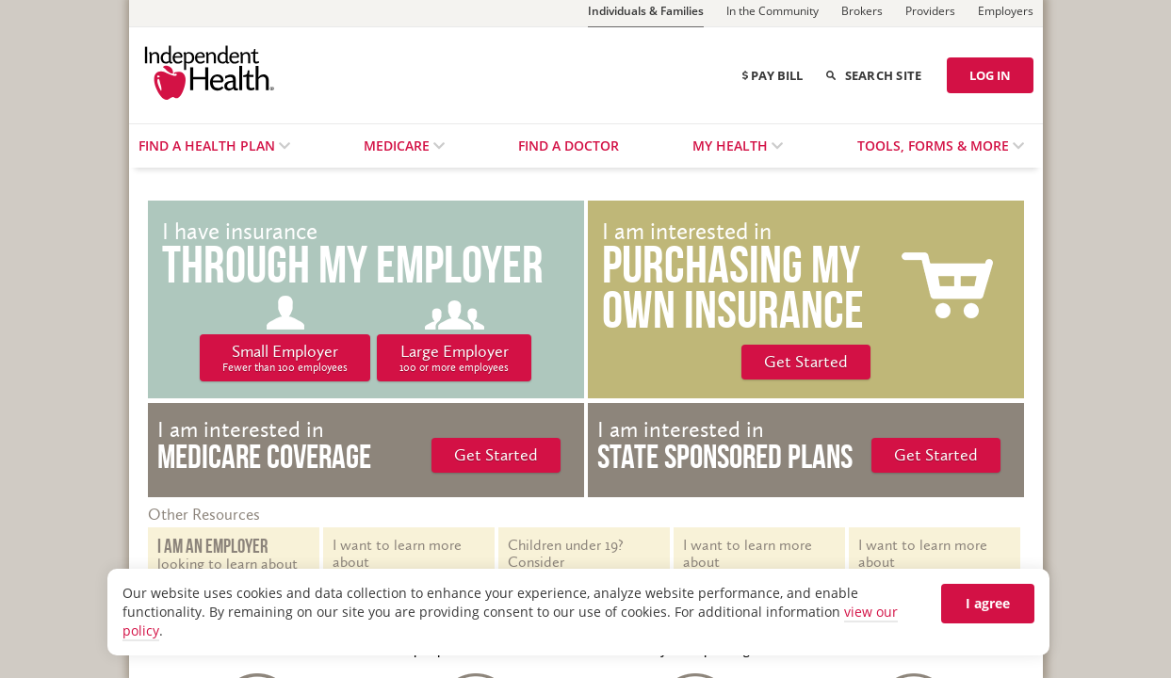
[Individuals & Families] (646, 13)
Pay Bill (772, 75)
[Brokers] (862, 13)
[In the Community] (772, 13)
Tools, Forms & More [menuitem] (935, 145)
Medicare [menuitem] (398, 145)
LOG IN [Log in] (990, 75)
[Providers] (930, 13)
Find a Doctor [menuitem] (568, 145)
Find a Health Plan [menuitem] (208, 145)
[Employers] (1005, 13)
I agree (988, 603)
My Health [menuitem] (732, 145)
